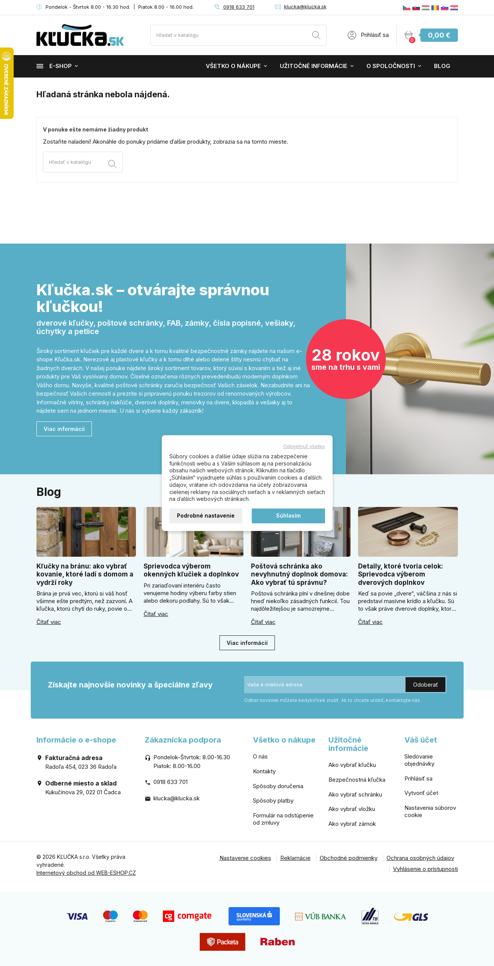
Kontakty (264, 771)
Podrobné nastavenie (206, 515)
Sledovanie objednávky (419, 760)
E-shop (54, 66)
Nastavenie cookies (245, 857)
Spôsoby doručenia (278, 786)
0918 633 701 (238, 7)
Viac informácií (64, 429)
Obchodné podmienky (348, 857)
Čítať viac (48, 622)
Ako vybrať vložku (351, 808)
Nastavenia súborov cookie (430, 811)
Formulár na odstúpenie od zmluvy (283, 819)
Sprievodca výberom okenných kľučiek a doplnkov (191, 570)
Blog (442, 66)
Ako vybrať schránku (355, 794)
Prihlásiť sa (418, 778)
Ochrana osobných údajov (420, 857)
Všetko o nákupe (233, 66)
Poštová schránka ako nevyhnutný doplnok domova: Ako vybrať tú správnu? (299, 574)
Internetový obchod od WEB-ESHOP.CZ (86, 872)
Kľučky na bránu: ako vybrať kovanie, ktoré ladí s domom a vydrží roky (84, 574)
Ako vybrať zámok (352, 823)
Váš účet (420, 739)
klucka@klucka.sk (305, 6)
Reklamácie (295, 857)
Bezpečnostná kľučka (356, 779)
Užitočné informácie (313, 66)
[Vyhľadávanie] (238, 35)
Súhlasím (288, 515)
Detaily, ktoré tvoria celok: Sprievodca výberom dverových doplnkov (400, 574)
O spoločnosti (390, 66)
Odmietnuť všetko (304, 446)
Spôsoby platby (273, 800)
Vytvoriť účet (421, 793)
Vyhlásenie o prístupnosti (425, 869)
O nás (260, 756)
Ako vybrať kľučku (352, 764)
